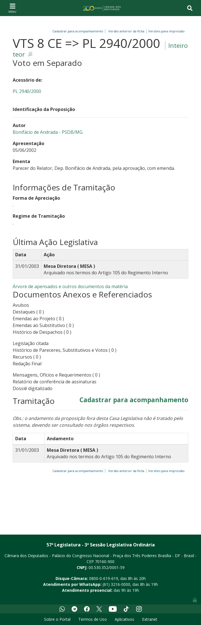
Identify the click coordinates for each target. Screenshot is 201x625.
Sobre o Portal (57, 619)
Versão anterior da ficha (126, 31)
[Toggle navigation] (12, 8)
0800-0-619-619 (103, 578)
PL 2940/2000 (27, 91)
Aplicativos (124, 619)
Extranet (149, 619)
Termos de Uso (92, 619)
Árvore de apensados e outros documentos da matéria (70, 286)
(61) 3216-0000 (116, 584)
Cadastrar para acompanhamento (78, 31)
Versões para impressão (166, 31)
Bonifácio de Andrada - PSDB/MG (48, 132)
